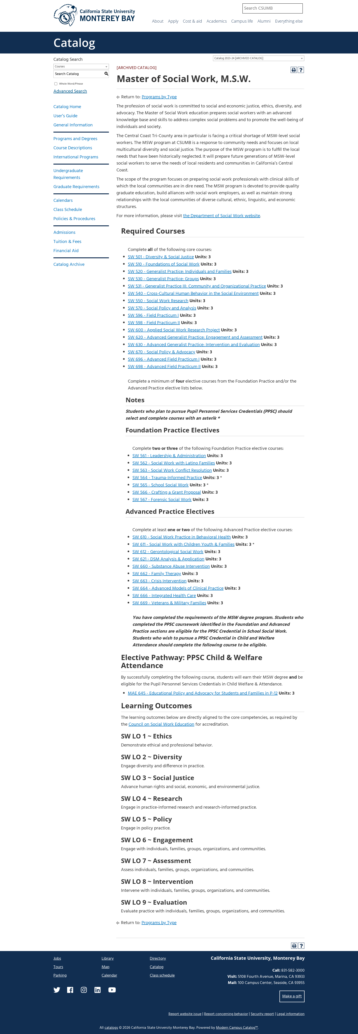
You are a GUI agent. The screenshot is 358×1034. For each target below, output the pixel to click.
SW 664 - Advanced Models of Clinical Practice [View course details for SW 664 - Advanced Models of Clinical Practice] (178, 588)
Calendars (63, 200)
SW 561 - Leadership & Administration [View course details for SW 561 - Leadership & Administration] (169, 456)
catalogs (111, 1028)
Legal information (291, 1014)
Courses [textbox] (60, 66)
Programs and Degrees (75, 139)
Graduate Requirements (76, 187)
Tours (58, 967)
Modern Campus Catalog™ (237, 1028)
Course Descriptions (72, 148)
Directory (158, 958)
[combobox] (272, 8)
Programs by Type (159, 97)
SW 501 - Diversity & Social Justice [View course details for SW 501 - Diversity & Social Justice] (161, 257)
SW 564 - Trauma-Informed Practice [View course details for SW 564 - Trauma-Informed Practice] (167, 478)
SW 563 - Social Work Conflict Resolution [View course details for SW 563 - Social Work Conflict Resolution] (172, 470)
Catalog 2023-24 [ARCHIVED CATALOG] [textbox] (238, 58)
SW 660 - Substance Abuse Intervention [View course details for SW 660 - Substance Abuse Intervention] (171, 566)
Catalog (74, 42)
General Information (73, 125)
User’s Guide (65, 116)
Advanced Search (70, 91)
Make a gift (292, 996)
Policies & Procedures (74, 219)
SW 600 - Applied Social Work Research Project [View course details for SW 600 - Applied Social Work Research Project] (174, 330)
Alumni (264, 21)
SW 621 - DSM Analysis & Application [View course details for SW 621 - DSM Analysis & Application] (168, 559)
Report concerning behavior (226, 1014)
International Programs (75, 157)
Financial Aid (66, 251)
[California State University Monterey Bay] (94, 26)
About (157, 21)
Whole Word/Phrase (71, 84)
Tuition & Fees (67, 241)
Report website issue (184, 1014)
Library (108, 958)
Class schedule (162, 975)
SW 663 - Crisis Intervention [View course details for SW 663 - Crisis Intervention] (159, 581)
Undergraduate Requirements (68, 174)
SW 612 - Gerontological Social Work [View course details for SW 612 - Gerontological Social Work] (167, 552)
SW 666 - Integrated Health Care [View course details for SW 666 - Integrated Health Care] (164, 596)
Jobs (57, 958)
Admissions (64, 232)
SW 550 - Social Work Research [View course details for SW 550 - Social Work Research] (158, 301)
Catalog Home (67, 107)
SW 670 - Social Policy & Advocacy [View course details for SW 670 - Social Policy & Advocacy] (161, 352)
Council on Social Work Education (161, 724)
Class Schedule (67, 209)
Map (105, 967)
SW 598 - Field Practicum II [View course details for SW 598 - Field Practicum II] (154, 323)
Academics (217, 21)
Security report (262, 1014)
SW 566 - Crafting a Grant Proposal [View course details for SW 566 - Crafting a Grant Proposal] (166, 492)
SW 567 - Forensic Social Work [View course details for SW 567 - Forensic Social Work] (162, 500)
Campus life (242, 21)
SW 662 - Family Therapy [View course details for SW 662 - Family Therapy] (156, 574)
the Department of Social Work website (221, 216)
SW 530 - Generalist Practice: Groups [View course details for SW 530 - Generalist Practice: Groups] (163, 279)
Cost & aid (192, 21)
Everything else (289, 21)
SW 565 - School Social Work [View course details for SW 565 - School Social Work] (160, 485)
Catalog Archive (68, 264)
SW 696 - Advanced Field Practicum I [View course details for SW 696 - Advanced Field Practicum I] (164, 359)
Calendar (109, 975)
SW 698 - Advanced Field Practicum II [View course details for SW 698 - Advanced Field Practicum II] (164, 366)
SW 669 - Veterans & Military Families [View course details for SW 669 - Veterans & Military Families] (169, 603)
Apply (173, 21)
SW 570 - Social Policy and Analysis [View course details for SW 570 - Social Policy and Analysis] (162, 308)
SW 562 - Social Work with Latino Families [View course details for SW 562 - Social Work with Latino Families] (173, 463)
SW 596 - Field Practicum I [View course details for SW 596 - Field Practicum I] (153, 315)
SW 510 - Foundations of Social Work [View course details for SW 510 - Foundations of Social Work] (164, 264)
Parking (60, 975)
